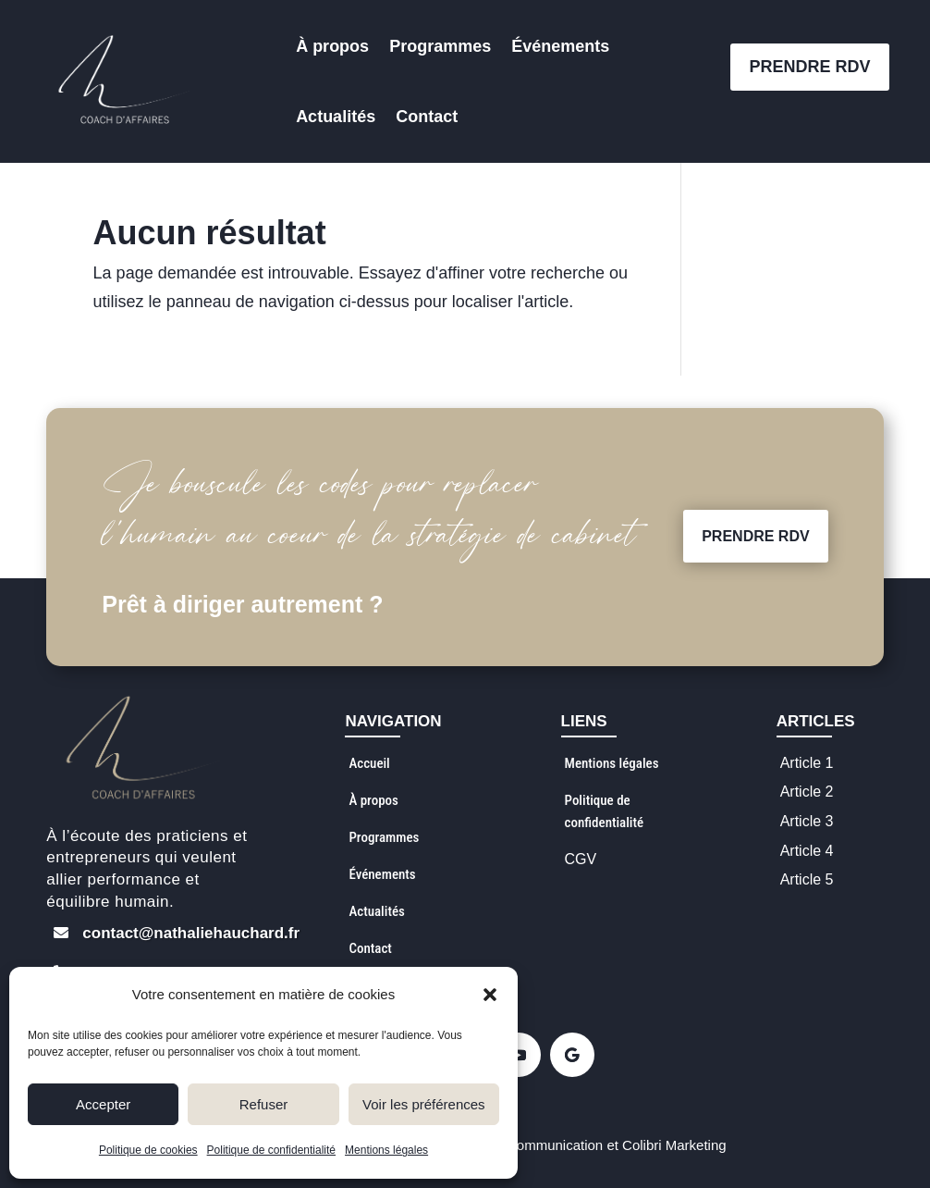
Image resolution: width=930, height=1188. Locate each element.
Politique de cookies (148, 1150)
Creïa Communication (536, 1145)
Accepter (103, 1104)
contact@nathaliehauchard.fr (191, 933)
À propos (332, 46)
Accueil (369, 763)
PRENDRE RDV (809, 66)
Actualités (335, 116)
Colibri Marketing (674, 1145)
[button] (490, 994)
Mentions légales (386, 1150)
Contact (427, 116)
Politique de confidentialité (271, 1150)
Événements (560, 46)
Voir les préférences (423, 1104)
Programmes (440, 46)
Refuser (263, 1104)
